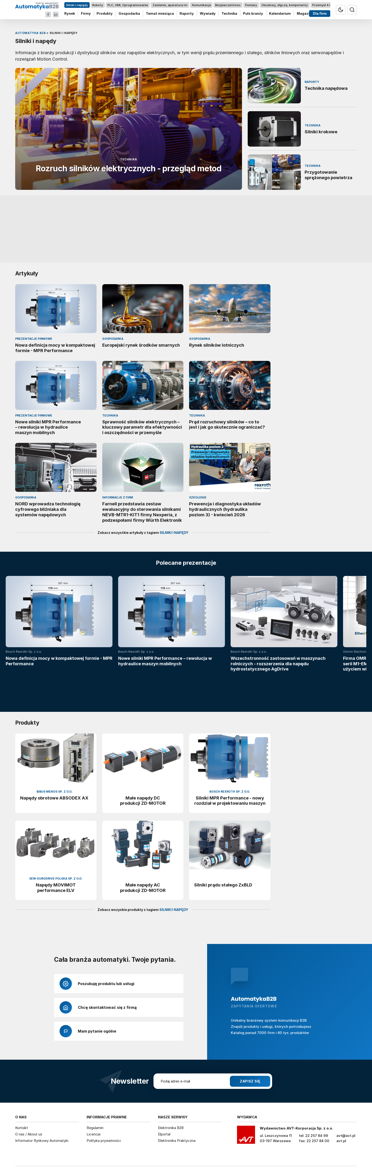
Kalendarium (280, 14)
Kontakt (21, 1097)
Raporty (187, 14)
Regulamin (95, 1097)
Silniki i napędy (77, 5)
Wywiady (208, 14)
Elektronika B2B (171, 1097)
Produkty (105, 14)
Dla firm (320, 14)
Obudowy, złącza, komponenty (284, 5)
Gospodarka (129, 14)
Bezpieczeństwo (228, 5)
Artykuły (26, 273)
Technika (229, 14)
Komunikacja (201, 5)
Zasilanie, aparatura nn (170, 5)
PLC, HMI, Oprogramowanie (127, 5)
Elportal (164, 1104)
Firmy (86, 14)
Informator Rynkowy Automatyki (41, 1110)
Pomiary (251, 5)
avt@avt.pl (345, 1105)
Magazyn (305, 14)
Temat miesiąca (160, 14)
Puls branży (253, 14)
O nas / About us (28, 1104)
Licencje (94, 1104)
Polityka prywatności (104, 1110)
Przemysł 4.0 (321, 5)
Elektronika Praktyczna (176, 1110)
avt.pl (341, 1110)
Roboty (97, 5)
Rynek (69, 14)
